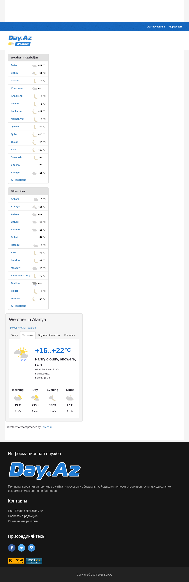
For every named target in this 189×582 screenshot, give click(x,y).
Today (14, 335)
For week (69, 335)
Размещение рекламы (23, 521)
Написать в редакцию (23, 516)
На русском (175, 26)
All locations (18, 179)
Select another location (22, 327)
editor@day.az (33, 510)
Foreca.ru (46, 427)
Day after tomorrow (49, 335)
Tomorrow (27, 335)
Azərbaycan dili (156, 26)
